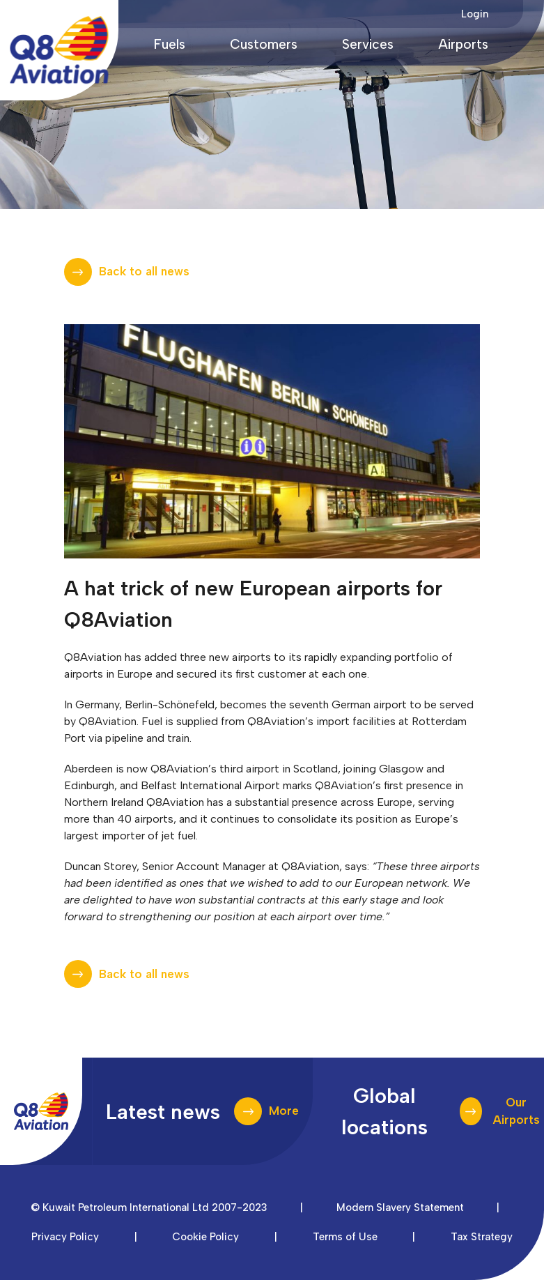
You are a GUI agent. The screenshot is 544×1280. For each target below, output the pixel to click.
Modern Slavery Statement (400, 1207)
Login (474, 14)
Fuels (169, 44)
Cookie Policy (205, 1237)
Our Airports (516, 1111)
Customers (263, 44)
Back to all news (144, 271)
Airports (463, 44)
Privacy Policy (65, 1237)
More (284, 1111)
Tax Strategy (482, 1237)
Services (368, 44)
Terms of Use (345, 1237)
